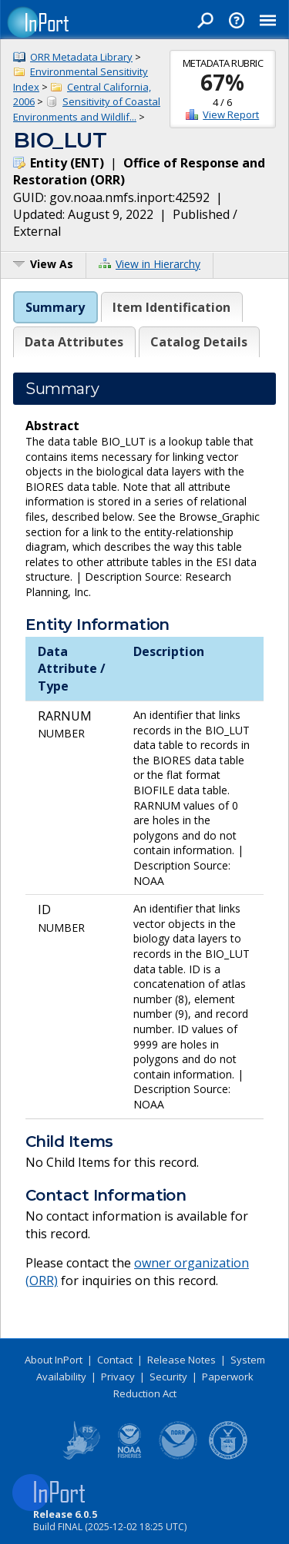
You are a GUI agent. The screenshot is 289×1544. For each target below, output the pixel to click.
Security (168, 1376)
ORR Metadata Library (81, 57)
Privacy (118, 1376)
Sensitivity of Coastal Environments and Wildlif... (86, 109)
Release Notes (181, 1360)
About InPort (53, 1360)
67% (222, 82)
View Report (231, 114)
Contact (115, 1360)
